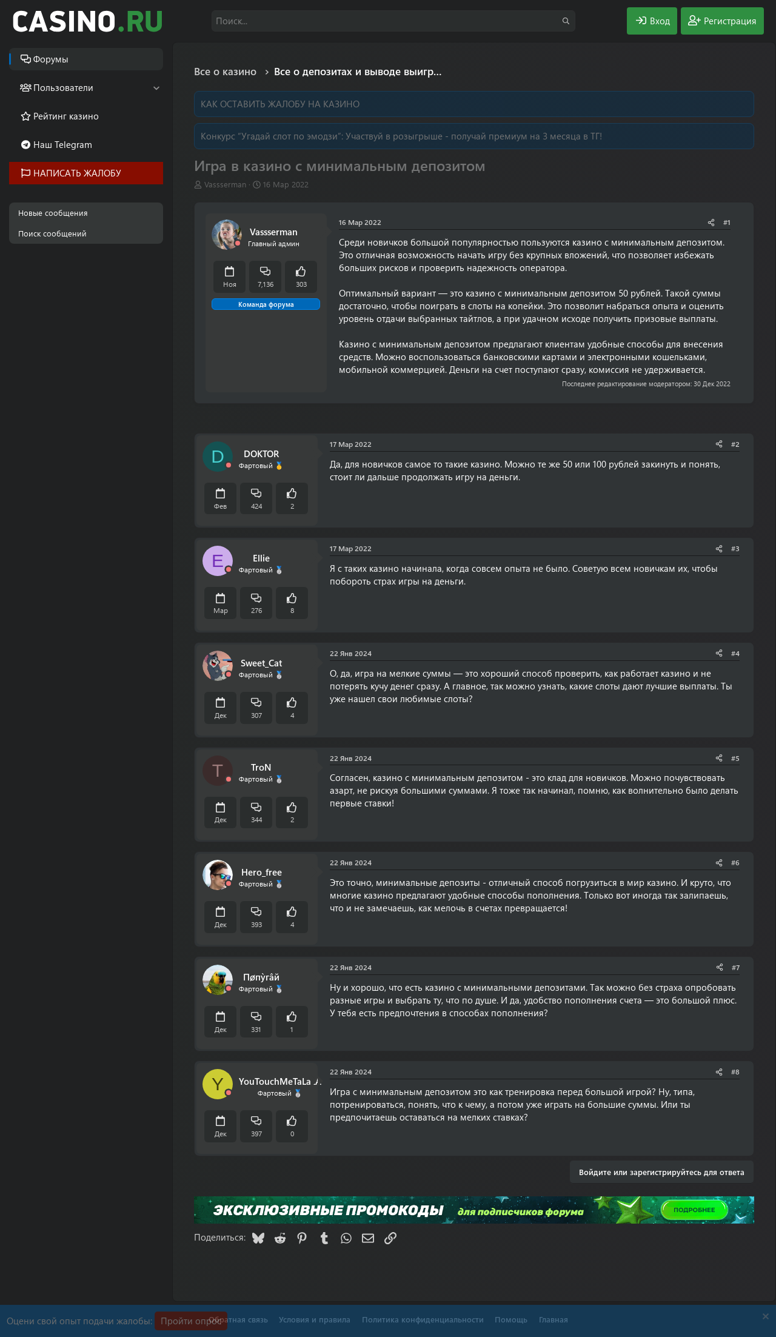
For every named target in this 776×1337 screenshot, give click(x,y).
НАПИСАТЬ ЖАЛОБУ (77, 173)
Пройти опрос (191, 1321)
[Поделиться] (711, 222)
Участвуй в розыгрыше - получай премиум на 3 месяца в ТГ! (474, 136)
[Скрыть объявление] (764, 1318)
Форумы (51, 59)
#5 (735, 758)
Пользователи (63, 87)
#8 (735, 1071)
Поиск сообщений (52, 233)
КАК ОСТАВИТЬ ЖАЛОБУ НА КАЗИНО (280, 104)
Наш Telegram (62, 144)
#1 (727, 222)
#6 (735, 862)
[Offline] (237, 243)
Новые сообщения (53, 212)
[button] (156, 87)
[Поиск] (393, 21)
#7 (736, 967)
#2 (735, 444)
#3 (735, 548)
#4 (735, 653)
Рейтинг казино (66, 116)
